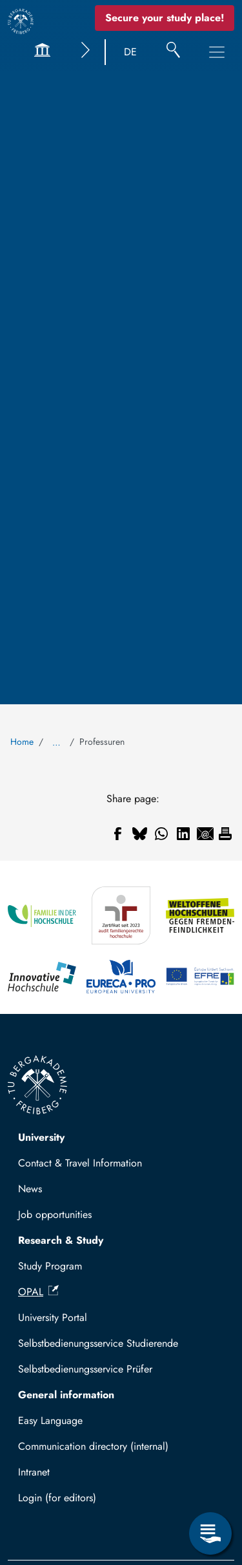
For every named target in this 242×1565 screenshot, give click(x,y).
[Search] (173, 52)
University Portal (52, 1317)
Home (22, 741)
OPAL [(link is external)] (38, 1291)
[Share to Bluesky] (139, 833)
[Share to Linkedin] (183, 833)
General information (66, 1394)
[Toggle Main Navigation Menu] (216, 52)
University (41, 1137)
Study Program (50, 1266)
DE (130, 51)
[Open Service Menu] (210, 1533)
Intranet (34, 1472)
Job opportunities (55, 1214)
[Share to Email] (205, 833)
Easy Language (50, 1420)
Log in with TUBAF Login (79, 1501)
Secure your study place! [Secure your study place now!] (164, 17)
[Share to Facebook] (117, 833)
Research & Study (60, 1240)
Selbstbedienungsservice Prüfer (85, 1369)
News (30, 1188)
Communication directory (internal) (93, 1446)
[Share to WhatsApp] (161, 833)
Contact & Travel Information (80, 1163)
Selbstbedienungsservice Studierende (98, 1343)
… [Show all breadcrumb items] (56, 742)
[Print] (225, 833)
